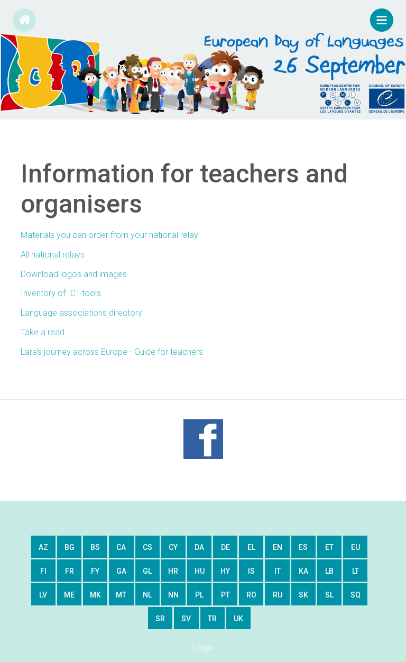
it (277, 571)
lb (329, 571)
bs (95, 547)
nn (173, 595)
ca (121, 547)
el (251, 547)
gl (147, 571)
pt (225, 595)
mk (95, 595)
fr (69, 571)
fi (43, 571)
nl (147, 595)
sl (329, 595)
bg (69, 547)
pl (199, 595)
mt (121, 595)
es (303, 547)
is (251, 571)
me (69, 595)
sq (355, 595)
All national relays (53, 255)
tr (212, 618)
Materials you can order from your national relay (109, 235)
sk (303, 595)
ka (303, 571)
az (43, 547)
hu (200, 571)
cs (147, 547)
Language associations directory (81, 313)
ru (277, 595)
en (277, 547)
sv (186, 618)
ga (121, 571)
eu (355, 547)
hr (173, 571)
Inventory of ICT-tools (61, 293)
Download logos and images (74, 274)
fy (95, 571)
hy (225, 571)
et (329, 547)
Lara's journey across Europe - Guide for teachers (112, 352)
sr (160, 618)
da (199, 547)
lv (43, 595)
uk (238, 618)
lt (355, 571)
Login (203, 647)
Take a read (42, 332)
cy (173, 547)
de (225, 547)
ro (251, 595)
